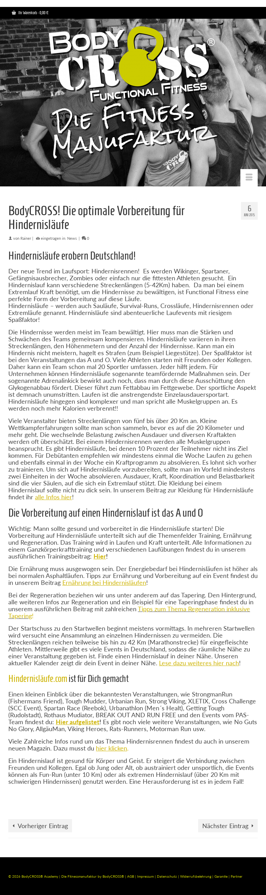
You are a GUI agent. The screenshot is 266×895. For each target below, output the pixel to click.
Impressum (145, 876)
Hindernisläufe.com (37, 678)
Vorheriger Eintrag (43, 826)
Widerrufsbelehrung (196, 876)
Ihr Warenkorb (30, 12)
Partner (236, 876)
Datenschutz (167, 876)
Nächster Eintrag (225, 826)
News (72, 238)
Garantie (221, 876)
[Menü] (249, 177)
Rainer (25, 238)
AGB (130, 876)
